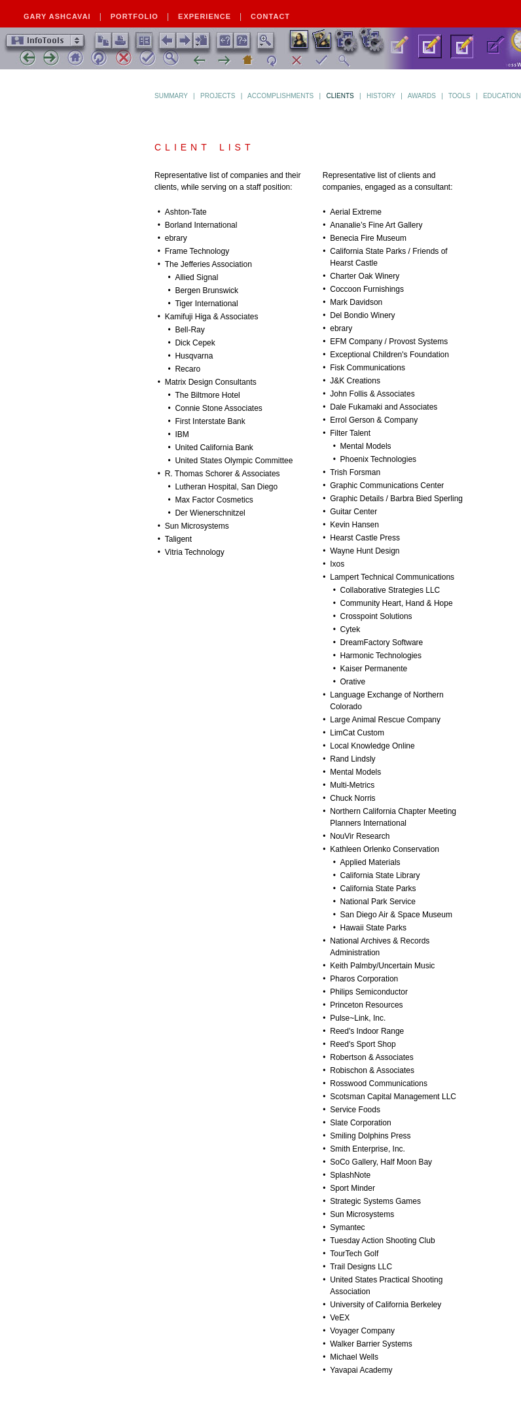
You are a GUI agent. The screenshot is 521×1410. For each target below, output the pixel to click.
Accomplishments (280, 95)
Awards (422, 95)
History (381, 95)
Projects (217, 95)
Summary (171, 95)
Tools (459, 95)
